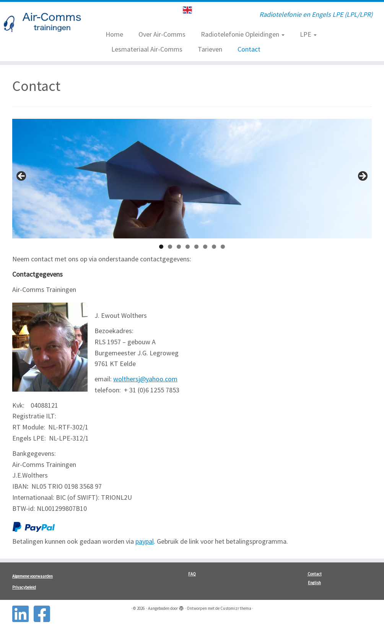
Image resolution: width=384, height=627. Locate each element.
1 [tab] (161, 247)
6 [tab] (205, 247)
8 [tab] (223, 247)
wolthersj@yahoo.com (145, 378)
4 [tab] (187, 247)
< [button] (22, 176)
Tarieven (210, 49)
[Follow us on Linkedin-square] (23, 613)
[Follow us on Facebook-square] (44, 613)
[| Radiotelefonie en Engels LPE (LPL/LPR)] (45, 24)
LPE (308, 34)
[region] (192, 178)
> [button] (362, 176)
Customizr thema (235, 608)
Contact (249, 49)
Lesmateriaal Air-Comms (146, 49)
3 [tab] (179, 247)
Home (114, 34)
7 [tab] (214, 247)
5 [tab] (196, 247)
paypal (144, 541)
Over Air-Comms (161, 34)
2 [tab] (170, 247)
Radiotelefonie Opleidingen (243, 34)
